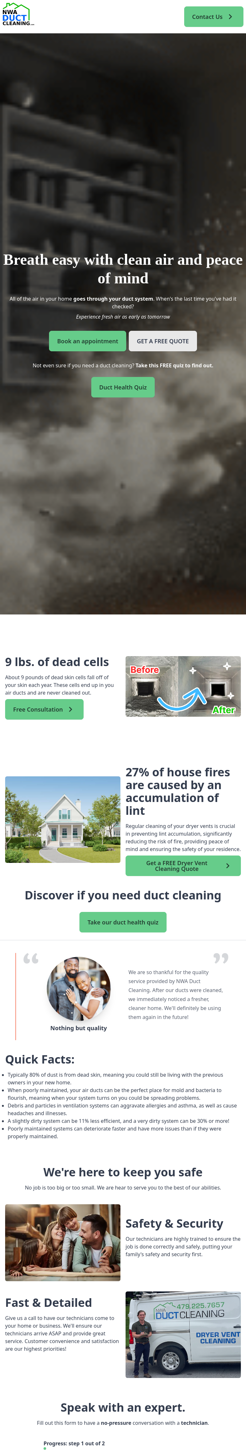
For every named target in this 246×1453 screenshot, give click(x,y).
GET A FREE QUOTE (163, 341)
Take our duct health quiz (123, 922)
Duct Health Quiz (123, 387)
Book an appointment (87, 341)
